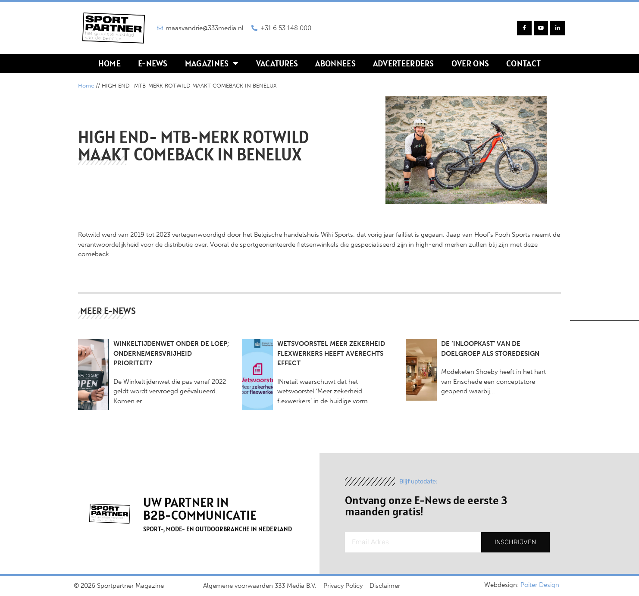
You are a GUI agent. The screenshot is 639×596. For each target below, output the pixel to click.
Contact (523, 63)
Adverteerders (403, 63)
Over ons (470, 63)
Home (109, 63)
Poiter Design (539, 585)
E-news (153, 63)
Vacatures (277, 63)
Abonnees (335, 63)
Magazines (212, 63)
